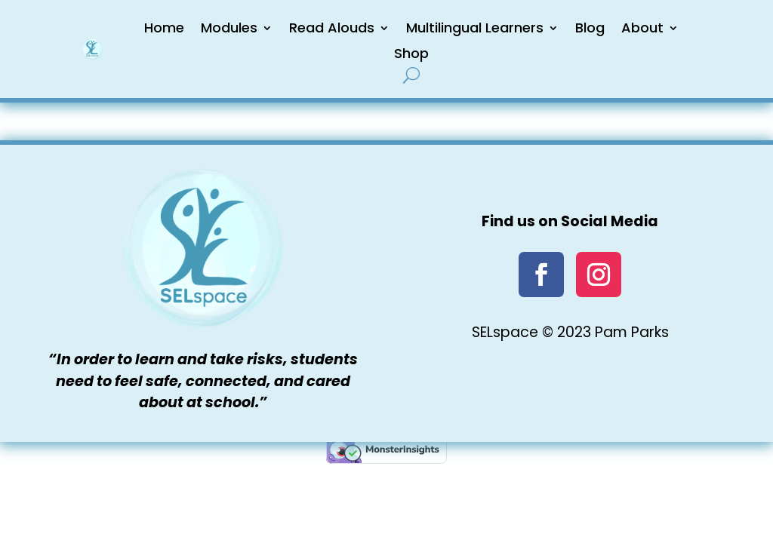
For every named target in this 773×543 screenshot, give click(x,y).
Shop (411, 53)
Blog (590, 27)
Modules (229, 27)
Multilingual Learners (475, 27)
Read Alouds (331, 27)
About (642, 27)
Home (164, 27)
